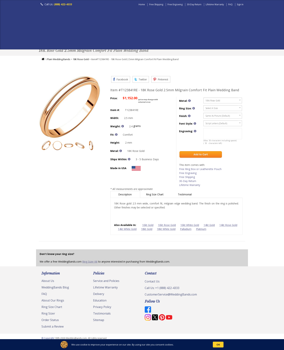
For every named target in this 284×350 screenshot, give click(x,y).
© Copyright (48, 339)
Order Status (50, 321)
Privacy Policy (102, 308)
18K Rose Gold (81, 60)
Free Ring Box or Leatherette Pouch (200, 170)
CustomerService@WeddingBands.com (171, 295)
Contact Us (152, 282)
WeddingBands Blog (55, 288)
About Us (47, 282)
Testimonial (185, 195)
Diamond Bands (117, 40)
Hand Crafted (162, 40)
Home (142, 4)
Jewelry (184, 40)
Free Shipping (156, 4)
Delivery (98, 295)
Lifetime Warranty (215, 4)
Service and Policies (106, 282)
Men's (46, 40)
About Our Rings (52, 301)
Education (99, 301)
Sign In (240, 4)
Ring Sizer (48, 314)
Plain (96, 40)
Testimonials (102, 314)
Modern (140, 40)
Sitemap (98, 321)
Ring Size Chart (155, 195)
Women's (63, 40)
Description (125, 195)
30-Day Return (194, 4)
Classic (81, 40)
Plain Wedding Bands (58, 60)
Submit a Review (52, 327)
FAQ (230, 4)
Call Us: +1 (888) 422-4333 (162, 289)
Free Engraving (175, 4)
